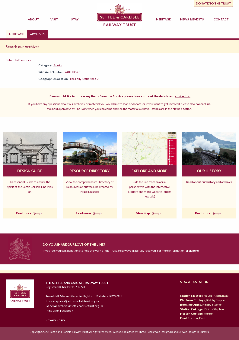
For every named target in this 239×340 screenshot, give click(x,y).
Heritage (164, 19)
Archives (37, 34)
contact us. (182, 96)
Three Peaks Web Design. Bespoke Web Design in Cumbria (173, 331)
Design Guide (29, 171)
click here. (192, 250)
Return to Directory (18, 60)
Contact (221, 19)
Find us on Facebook (60, 310)
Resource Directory (90, 171)
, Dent (193, 318)
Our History (209, 171)
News (192, 19)
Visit (54, 19)
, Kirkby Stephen (203, 300)
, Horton (196, 313)
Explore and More (149, 171)
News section (182, 108)
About (34, 19)
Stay (75, 19)
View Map (149, 213)
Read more (30, 213)
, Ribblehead (204, 295)
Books (57, 65)
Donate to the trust (213, 3)
